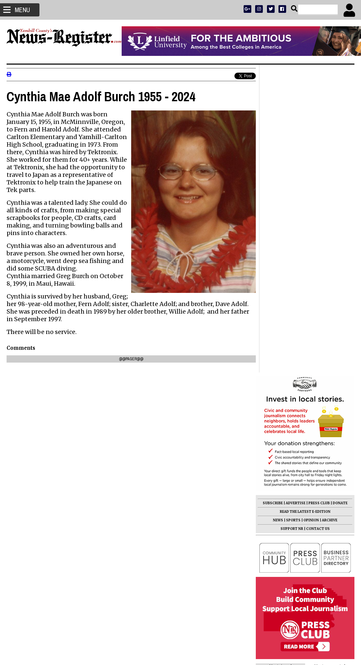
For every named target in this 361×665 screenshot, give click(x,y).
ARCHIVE (329, 212)
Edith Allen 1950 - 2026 (287, 435)
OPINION (311, 212)
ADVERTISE (295, 195)
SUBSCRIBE (273, 195)
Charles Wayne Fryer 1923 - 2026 (298, 458)
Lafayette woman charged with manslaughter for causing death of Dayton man (298, 473)
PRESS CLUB (319, 195)
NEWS (278, 212)
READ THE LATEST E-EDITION (305, 204)
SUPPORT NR (291, 221)
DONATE (340, 195)
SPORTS (293, 212)
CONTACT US (318, 221)
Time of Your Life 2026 (287, 397)
